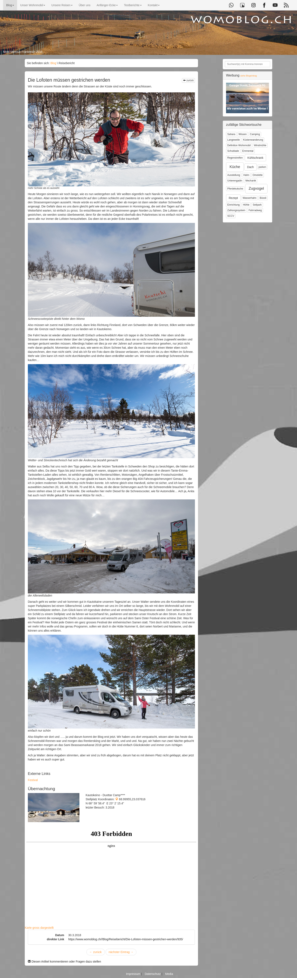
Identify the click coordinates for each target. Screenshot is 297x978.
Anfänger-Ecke (107, 5)
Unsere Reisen (62, 5)
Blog (10, 5)
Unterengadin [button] (234, 180)
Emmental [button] (247, 150)
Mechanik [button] (250, 180)
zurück (188, 80)
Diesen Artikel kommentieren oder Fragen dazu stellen (64, 961)
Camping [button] (255, 134)
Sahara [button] (231, 134)
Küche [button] (235, 167)
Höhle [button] (246, 204)
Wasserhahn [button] (249, 198)
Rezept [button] (233, 198)
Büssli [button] (263, 198)
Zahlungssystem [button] (236, 210)
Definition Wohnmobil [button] (239, 145)
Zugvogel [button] (256, 188)
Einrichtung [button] (233, 204)
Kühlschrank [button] (255, 157)
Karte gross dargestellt (39, 927)
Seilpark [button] (257, 204)
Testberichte (132, 5)
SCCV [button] (230, 215)
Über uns (85, 5)
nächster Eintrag (121, 952)
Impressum (133, 974)
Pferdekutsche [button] (235, 188)
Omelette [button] (258, 175)
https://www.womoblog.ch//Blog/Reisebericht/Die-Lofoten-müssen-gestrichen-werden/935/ (125, 939)
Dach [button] (250, 167)
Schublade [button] (233, 150)
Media (169, 974)
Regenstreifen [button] (235, 157)
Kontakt (154, 5)
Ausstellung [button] (233, 175)
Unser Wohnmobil (32, 5)
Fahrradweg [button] (255, 210)
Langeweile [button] (233, 139)
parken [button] (262, 167)
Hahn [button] (246, 175)
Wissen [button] (243, 134)
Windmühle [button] (260, 145)
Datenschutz (153, 974)
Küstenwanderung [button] (253, 139)
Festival (33, 780)
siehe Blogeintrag (248, 76)
